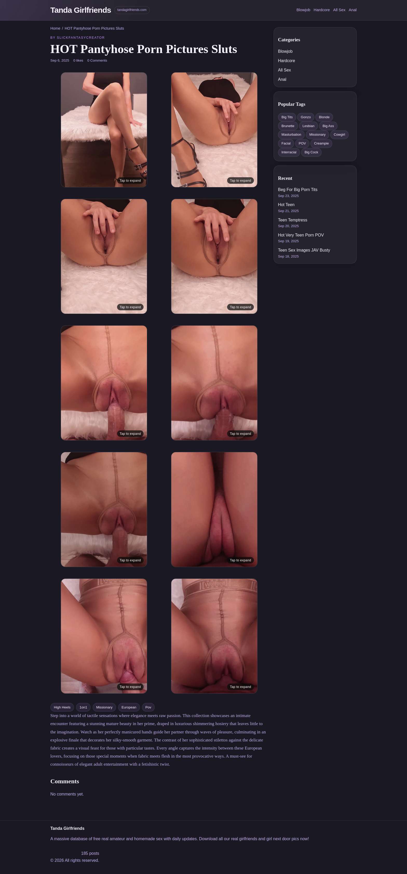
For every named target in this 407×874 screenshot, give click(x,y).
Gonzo (306, 117)
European (128, 707)
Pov (148, 707)
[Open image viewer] (104, 130)
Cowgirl (339, 135)
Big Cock (311, 152)
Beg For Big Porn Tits (297, 190)
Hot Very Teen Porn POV (301, 235)
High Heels (62, 707)
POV (302, 144)
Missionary (104, 707)
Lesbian (308, 126)
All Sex (339, 10)
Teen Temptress (292, 220)
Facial (285, 144)
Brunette (287, 126)
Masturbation (291, 135)
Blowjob (303, 10)
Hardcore (322, 10)
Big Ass (328, 126)
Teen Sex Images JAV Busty (304, 250)
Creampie (321, 144)
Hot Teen (286, 205)
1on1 (83, 707)
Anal (353, 10)
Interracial (288, 152)
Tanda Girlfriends (80, 9)
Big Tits (287, 117)
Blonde (324, 117)
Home (55, 28)
